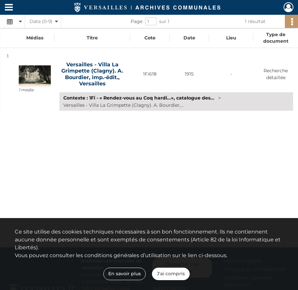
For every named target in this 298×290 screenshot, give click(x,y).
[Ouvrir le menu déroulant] (9, 8)
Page (136, 21)
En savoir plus (124, 274)
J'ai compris (171, 274)
